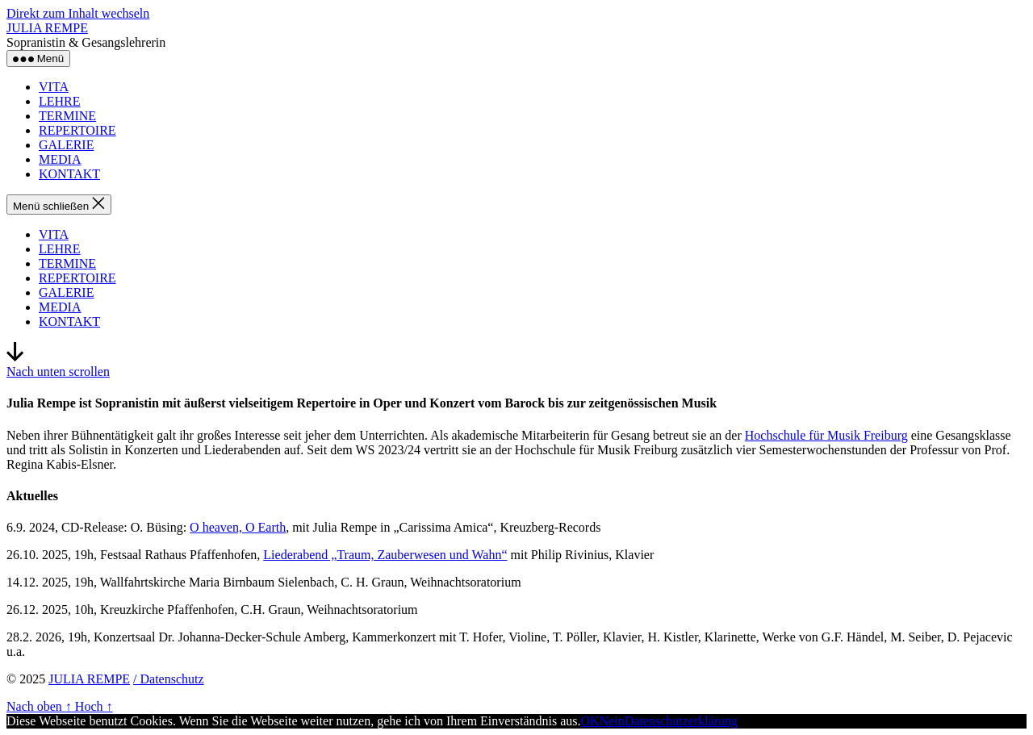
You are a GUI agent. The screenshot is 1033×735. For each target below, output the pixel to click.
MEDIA (60, 159)
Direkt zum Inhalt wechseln (77, 13)
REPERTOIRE (77, 130)
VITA (54, 87)
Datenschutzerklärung (681, 721)
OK (590, 721)
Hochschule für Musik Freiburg (826, 435)
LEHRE (60, 101)
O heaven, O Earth (238, 527)
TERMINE (67, 116)
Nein (612, 721)
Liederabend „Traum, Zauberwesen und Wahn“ (385, 555)
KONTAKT (69, 174)
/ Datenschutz (168, 679)
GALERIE (66, 145)
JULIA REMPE (47, 28)
